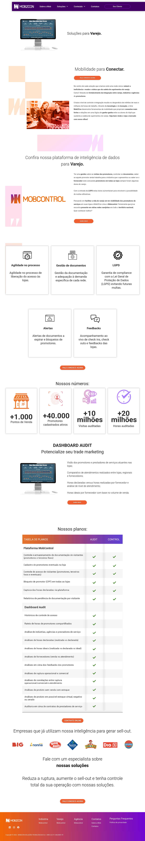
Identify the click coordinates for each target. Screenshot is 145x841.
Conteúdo (79, 6)
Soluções (62, 6)
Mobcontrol (43, 823)
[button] (117, 7)
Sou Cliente (117, 6)
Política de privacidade (119, 822)
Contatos (95, 6)
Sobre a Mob (45, 6)
